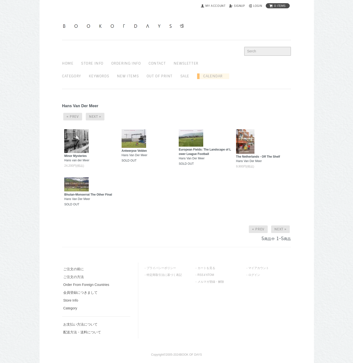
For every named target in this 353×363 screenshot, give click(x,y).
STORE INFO (92, 63)
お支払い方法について (80, 324)
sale (184, 76)
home (67, 63)
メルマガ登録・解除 (211, 281)
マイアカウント (258, 268)
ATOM (210, 275)
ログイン (254, 275)
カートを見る (206, 268)
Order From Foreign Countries (86, 285)
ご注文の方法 (73, 277)
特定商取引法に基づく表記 (164, 275)
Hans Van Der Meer (205, 154)
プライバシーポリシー (161, 268)
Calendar (211, 76)
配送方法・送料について (82, 332)
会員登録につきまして (80, 292)
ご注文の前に (73, 269)
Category (71, 76)
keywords (99, 76)
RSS (201, 275)
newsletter (186, 63)
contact (157, 63)
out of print (160, 76)
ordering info (126, 63)
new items (128, 76)
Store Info (70, 300)
